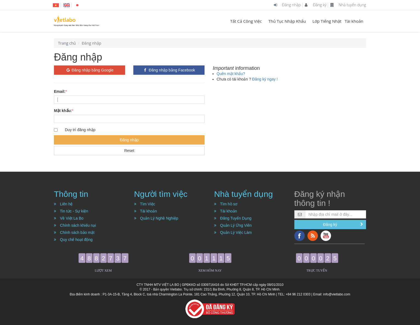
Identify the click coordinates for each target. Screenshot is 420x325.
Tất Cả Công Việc (246, 21)
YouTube (326, 236)
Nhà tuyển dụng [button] (243, 194)
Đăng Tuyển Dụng (232, 218)
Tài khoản (354, 21)
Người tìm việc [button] (161, 194)
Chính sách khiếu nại (75, 225)
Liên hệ (63, 204)
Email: (59, 91)
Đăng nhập (287, 4)
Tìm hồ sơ (226, 204)
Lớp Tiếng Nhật (326, 21)
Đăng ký (315, 4)
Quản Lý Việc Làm (233, 232)
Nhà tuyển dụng (348, 4)
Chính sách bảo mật (74, 232)
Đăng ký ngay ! (265, 79)
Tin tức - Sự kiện (71, 211)
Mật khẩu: (63, 110)
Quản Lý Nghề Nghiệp (156, 218)
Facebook (299, 236)
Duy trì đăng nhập (80, 130)
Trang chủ (67, 43)
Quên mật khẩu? (231, 73)
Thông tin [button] (71, 194)
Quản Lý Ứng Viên (233, 225)
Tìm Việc (144, 204)
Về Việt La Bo (69, 218)
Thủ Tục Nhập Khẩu (287, 21)
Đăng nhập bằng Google (90, 70)
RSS (312, 236)
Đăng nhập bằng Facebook (169, 70)
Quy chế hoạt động (73, 239)
